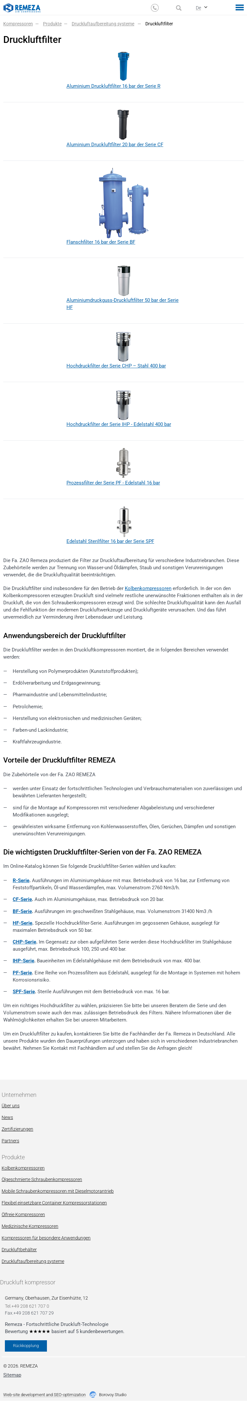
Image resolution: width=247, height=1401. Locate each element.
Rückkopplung (26, 1345)
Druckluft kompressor (27, 1282)
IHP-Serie (23, 961)
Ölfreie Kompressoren (23, 1214)
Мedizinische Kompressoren (30, 1226)
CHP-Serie (24, 942)
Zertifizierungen (17, 1129)
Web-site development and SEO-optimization (44, 1395)
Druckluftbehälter (19, 1249)
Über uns (11, 1105)
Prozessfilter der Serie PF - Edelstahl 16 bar (113, 483)
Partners (10, 1140)
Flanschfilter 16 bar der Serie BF (100, 242)
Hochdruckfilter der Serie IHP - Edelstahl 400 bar (118, 424)
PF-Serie (22, 973)
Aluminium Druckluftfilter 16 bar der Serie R (113, 86)
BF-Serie (22, 911)
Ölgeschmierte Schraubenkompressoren (42, 1179)
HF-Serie (22, 923)
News (7, 1117)
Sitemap (12, 1375)
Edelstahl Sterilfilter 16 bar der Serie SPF (110, 541)
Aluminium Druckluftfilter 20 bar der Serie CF (114, 145)
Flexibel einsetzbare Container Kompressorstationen (54, 1202)
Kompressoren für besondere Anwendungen (46, 1237)
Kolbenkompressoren (148, 588)
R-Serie (21, 880)
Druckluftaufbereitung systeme (33, 1261)
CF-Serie (22, 899)
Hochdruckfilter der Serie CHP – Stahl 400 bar (116, 366)
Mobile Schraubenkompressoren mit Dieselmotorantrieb (58, 1191)
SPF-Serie (24, 992)
